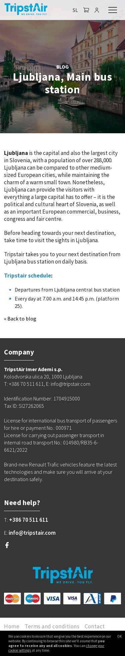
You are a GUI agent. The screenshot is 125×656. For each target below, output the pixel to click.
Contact (95, 626)
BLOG (62, 67)
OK (119, 636)
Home (11, 626)
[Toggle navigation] (112, 10)
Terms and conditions (52, 626)
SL (75, 10)
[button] (86, 10)
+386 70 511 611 (28, 519)
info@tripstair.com (32, 532)
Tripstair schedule (27, 275)
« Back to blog (20, 318)
